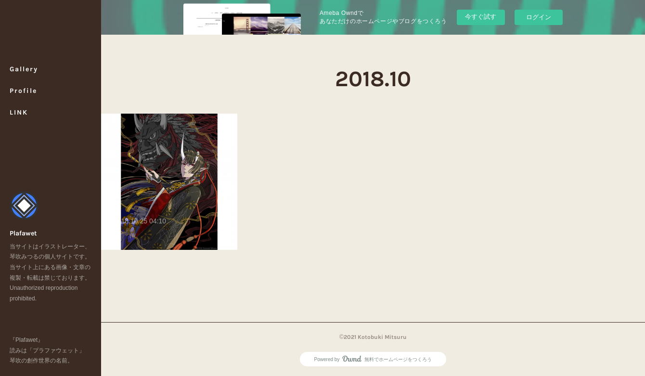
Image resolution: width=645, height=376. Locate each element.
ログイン (538, 17)
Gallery (24, 69)
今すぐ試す (480, 16)
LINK (19, 112)
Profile (23, 91)
